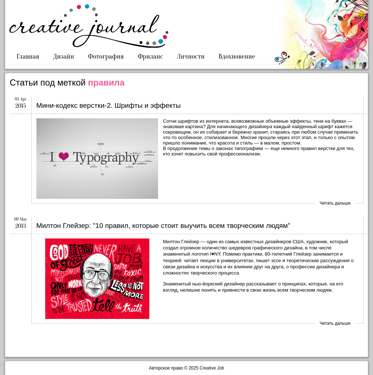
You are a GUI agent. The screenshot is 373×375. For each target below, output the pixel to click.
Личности (191, 56)
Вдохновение (237, 56)
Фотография (106, 56)
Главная (28, 56)
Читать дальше (335, 203)
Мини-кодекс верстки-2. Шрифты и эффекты (108, 105)
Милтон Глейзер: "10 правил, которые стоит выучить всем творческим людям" (163, 225)
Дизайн (63, 56)
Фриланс (150, 56)
